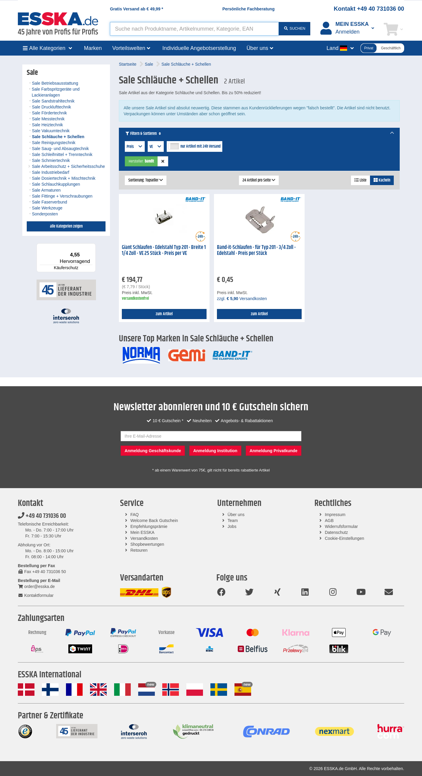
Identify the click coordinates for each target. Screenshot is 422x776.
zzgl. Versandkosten (242, 298)
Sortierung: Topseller (145, 180)
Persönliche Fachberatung (248, 9)
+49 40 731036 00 (42, 516)
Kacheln (382, 180)
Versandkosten (144, 538)
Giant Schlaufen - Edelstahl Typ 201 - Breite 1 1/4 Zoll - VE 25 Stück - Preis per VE (164, 250)
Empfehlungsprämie (149, 526)
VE (155, 147)
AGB (329, 520)
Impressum (335, 514)
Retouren (139, 550)
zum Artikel (164, 314)
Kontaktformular (35, 595)
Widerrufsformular (341, 526)
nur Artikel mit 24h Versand (200, 146)
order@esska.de (36, 586)
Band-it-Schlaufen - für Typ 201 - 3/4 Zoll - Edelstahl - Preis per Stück (256, 250)
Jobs (232, 526)
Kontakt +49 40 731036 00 (369, 8)
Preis (135, 147)
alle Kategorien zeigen (66, 226)
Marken (93, 48)
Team (233, 520)
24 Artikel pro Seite (259, 180)
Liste (360, 180)
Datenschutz (336, 532)
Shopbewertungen (147, 544)
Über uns (236, 514)
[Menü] (92, 246)
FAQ (134, 514)
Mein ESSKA (142, 532)
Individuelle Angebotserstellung (199, 48)
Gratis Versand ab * (136, 9)
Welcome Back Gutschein (154, 520)
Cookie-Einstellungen (344, 538)
